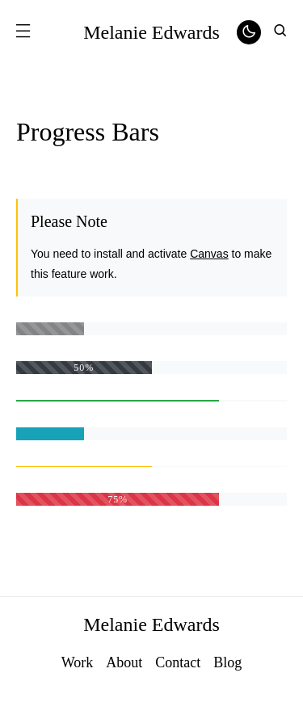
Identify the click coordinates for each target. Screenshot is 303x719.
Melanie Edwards (151, 32)
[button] (22, 32)
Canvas (209, 253)
